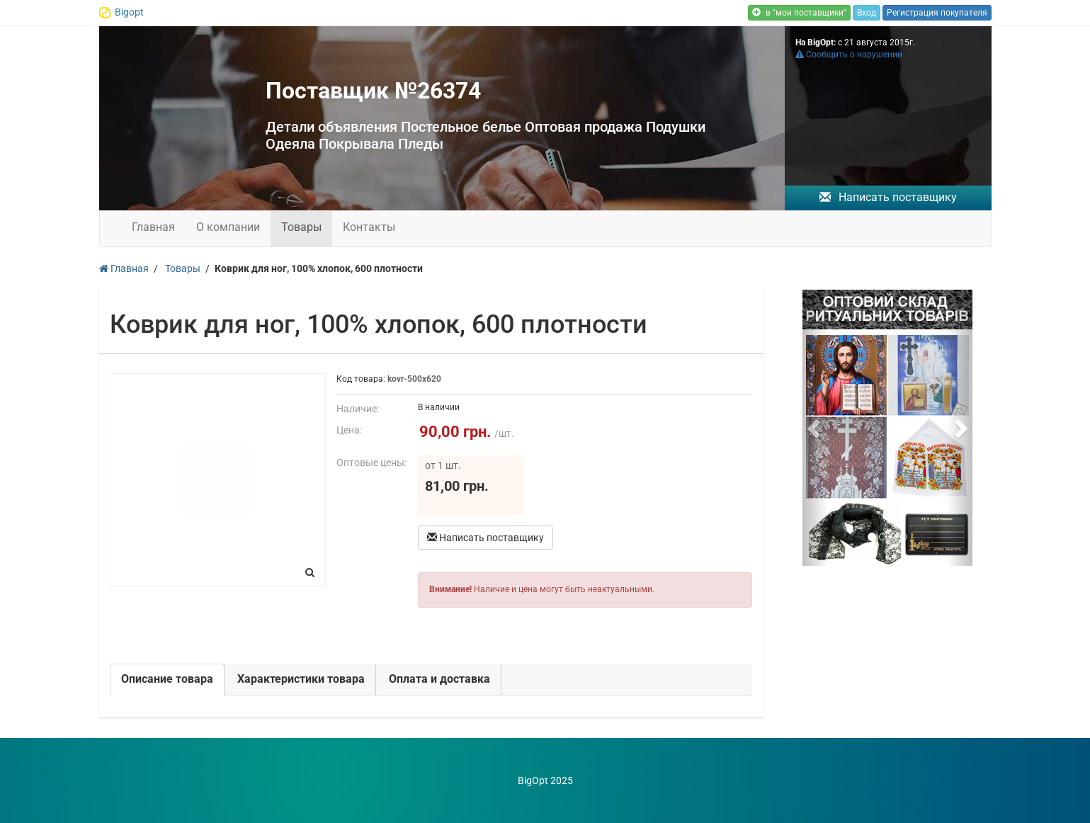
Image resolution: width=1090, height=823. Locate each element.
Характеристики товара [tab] (301, 679)
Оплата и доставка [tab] (439, 679)
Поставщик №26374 (373, 90)
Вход (866, 13)
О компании (228, 227)
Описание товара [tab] (167, 679)
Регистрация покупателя (937, 13)
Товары (301, 227)
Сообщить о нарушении (848, 54)
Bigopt (129, 12)
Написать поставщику (888, 197)
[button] (815, 428)
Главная (153, 227)
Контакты (369, 227)
